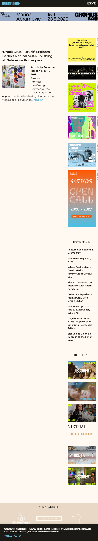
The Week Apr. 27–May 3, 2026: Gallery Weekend (79, 309)
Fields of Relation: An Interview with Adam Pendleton (80, 285)
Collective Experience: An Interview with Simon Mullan (80, 297)
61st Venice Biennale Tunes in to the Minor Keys (80, 337)
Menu (91, 3)
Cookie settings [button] (11, 536)
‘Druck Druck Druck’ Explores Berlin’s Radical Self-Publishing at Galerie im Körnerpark (27, 56)
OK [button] (20, 536)
